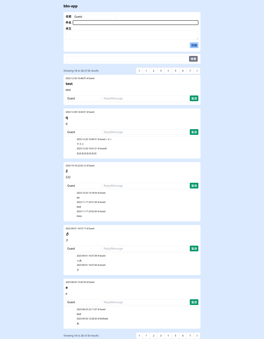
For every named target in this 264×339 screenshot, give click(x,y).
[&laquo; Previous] (139, 70)
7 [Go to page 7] (190, 70)
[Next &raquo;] (197, 70)
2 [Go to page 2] (153, 70)
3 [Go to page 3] (161, 70)
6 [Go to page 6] (183, 70)
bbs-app (71, 6)
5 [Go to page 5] (175, 70)
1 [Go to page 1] (146, 70)
